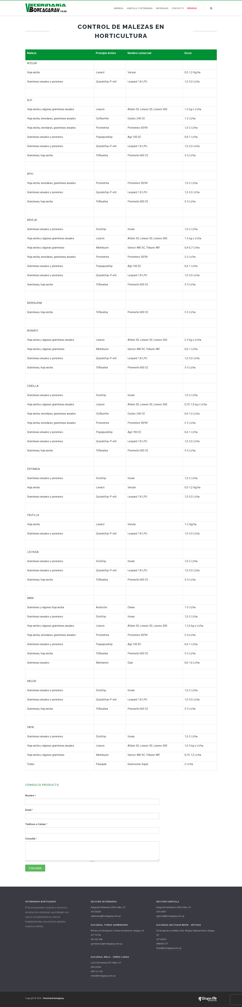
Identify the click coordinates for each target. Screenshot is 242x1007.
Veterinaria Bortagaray (53, 998)
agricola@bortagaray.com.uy (170, 916)
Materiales (162, 8)
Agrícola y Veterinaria (140, 8)
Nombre (30, 795)
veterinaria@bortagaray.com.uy (106, 916)
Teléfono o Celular (36, 824)
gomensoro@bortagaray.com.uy (106, 943)
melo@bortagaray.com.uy (103, 975)
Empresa (118, 8)
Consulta (31, 838)
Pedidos (192, 8)
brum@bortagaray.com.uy (168, 948)
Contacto (178, 8)
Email (29, 810)
